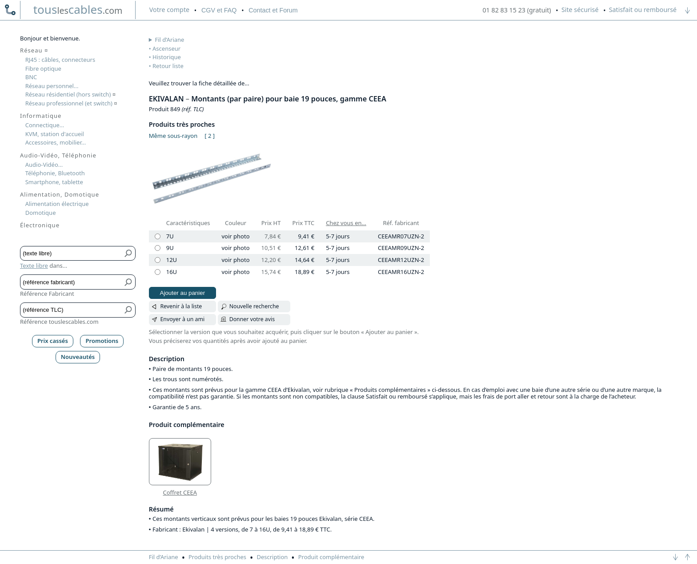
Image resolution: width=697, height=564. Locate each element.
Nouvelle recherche (254, 306)
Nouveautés (78, 357)
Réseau (34, 50)
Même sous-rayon (173, 136)
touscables (78, 9)
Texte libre (34, 266)
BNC (31, 77)
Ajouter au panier (182, 293)
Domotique (40, 213)
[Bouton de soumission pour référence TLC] (128, 310)
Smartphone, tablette (54, 182)
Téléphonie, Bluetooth (55, 173)
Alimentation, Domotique (59, 194)
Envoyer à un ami (182, 319)
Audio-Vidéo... (44, 165)
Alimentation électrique (57, 204)
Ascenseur (166, 48)
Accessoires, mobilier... (55, 142)
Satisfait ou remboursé (643, 9)
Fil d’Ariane (169, 40)
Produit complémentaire (331, 557)
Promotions (102, 341)
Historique (166, 57)
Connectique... (44, 125)
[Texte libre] (71, 253)
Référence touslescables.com (59, 322)
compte (169, 9)
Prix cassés (52, 341)
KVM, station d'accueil (54, 134)
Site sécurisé (580, 9)
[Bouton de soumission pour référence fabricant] (128, 282)
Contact (272, 10)
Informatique (40, 116)
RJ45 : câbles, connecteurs (60, 60)
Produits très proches (217, 557)
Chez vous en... (346, 223)
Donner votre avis (252, 319)
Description (272, 557)
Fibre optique (43, 68)
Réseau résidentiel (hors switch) (70, 94)
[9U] (157, 248)
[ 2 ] (209, 136)
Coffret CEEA (180, 493)
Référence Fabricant (47, 294)
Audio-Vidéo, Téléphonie (58, 155)
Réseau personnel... (52, 86)
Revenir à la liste (181, 306)
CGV (218, 10)
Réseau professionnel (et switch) (71, 103)
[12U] (157, 260)
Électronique (40, 225)
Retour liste (168, 66)
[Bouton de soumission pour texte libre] (128, 253)
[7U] (157, 236)
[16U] (157, 272)
